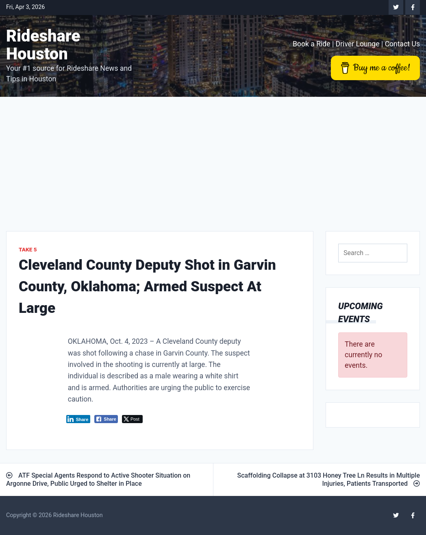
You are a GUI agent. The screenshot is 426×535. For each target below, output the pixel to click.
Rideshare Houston (43, 44)
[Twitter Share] (132, 419)
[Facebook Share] (106, 419)
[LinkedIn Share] (78, 419)
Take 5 (28, 249)
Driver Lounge (358, 44)
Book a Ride (311, 44)
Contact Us (402, 44)
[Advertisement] (213, 158)
